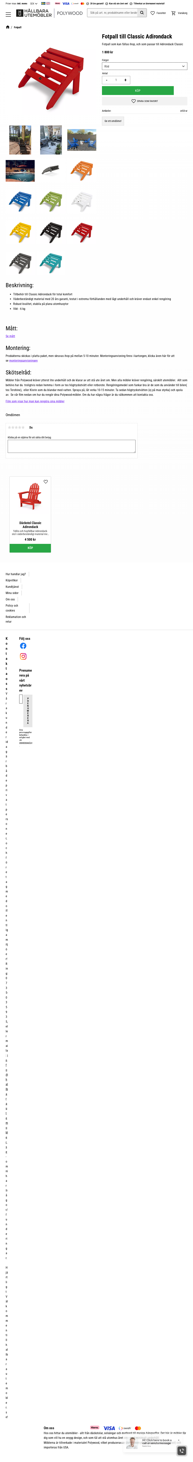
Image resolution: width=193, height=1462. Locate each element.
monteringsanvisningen (23, 360)
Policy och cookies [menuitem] (12, 608)
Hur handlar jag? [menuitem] (16, 574)
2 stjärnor (13, 427)
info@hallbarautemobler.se (7, 1104)
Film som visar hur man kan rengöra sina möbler (35, 401)
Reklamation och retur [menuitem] (16, 619)
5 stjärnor (23, 427)
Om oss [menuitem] (10, 599)
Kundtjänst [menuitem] (12, 587)
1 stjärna (9, 427)
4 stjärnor (19, 427)
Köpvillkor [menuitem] (12, 580)
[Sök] (142, 12)
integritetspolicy (25, 743)
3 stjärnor (16, 427)
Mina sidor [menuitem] (12, 593)
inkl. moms (22, 3)
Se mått (10, 336)
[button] (8, 14)
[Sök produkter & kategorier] (116, 12)
